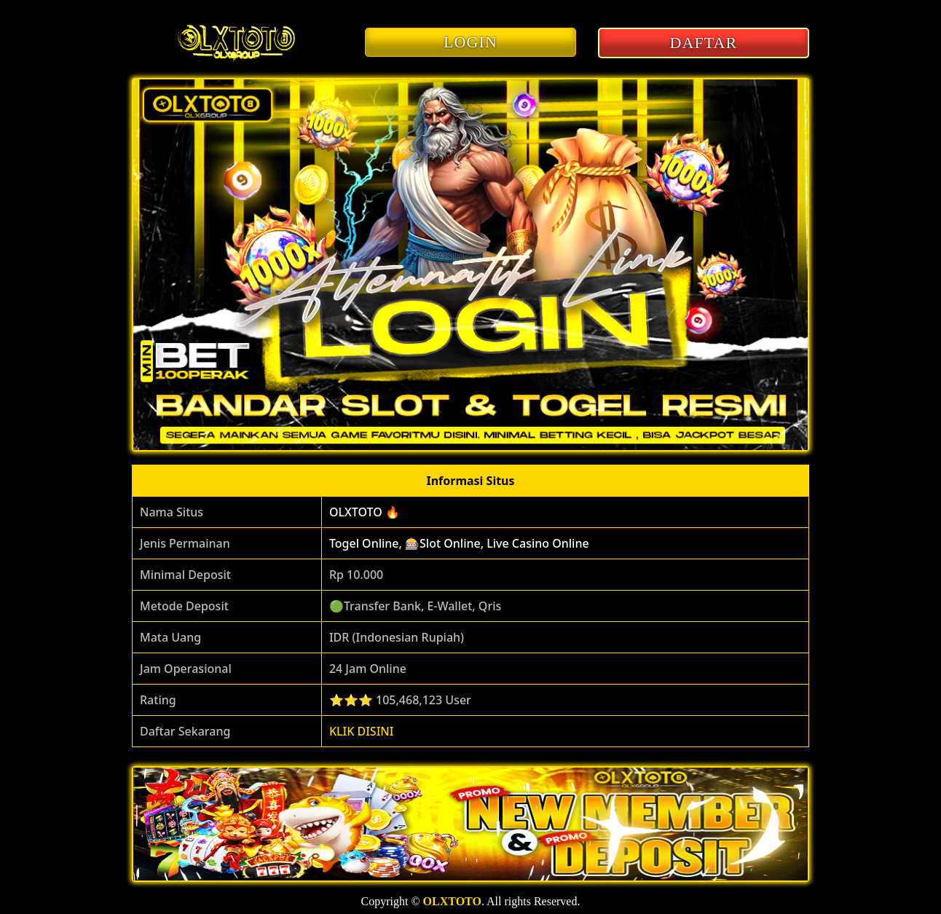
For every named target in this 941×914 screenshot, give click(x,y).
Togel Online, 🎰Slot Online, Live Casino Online (459, 543)
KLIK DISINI (361, 731)
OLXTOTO (452, 901)
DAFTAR (704, 43)
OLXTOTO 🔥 (364, 512)
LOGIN (470, 42)
